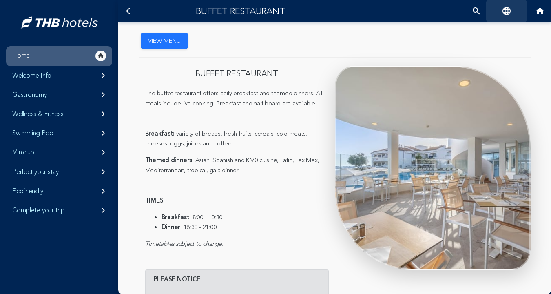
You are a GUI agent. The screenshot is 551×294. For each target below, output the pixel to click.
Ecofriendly (60, 191)
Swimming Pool (60, 133)
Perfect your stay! (60, 172)
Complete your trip (60, 210)
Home (59, 56)
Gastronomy (60, 95)
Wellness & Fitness (60, 114)
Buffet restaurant (240, 11)
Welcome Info (60, 75)
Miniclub (60, 152)
